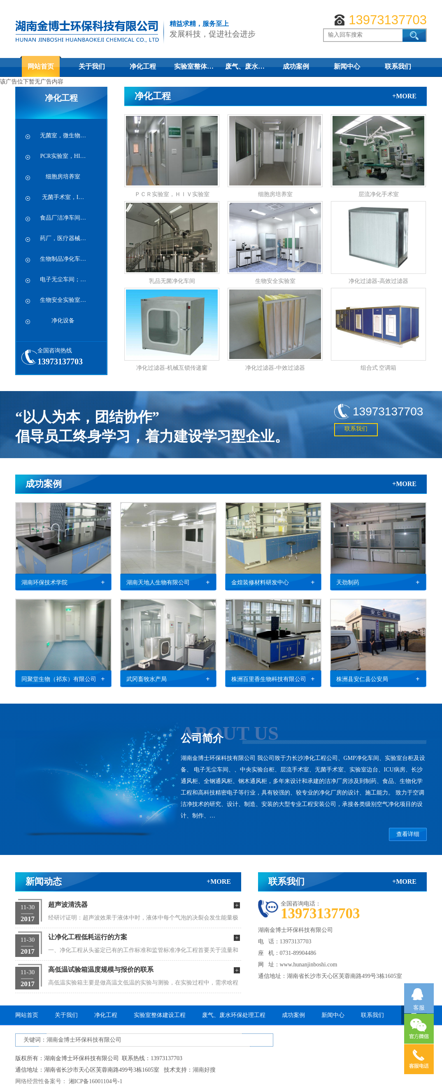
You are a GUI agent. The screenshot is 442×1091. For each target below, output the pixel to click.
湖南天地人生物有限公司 (158, 582)
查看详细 (407, 834)
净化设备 (62, 320)
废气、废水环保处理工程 (233, 1015)
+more (404, 96)
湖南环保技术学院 (44, 582)
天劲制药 (347, 582)
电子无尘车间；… (63, 279)
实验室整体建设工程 (160, 1015)
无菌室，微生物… (63, 135)
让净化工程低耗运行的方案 (87, 936)
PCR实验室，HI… (63, 156)
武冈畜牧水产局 (146, 679)
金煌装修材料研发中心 (260, 582)
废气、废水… (245, 66)
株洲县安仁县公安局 (362, 679)
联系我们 (398, 66)
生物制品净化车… (63, 259)
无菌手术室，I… (63, 197)
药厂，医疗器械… (63, 238)
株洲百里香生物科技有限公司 (268, 679)
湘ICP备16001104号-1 (96, 1081)
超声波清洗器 (68, 904)
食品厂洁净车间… (63, 218)
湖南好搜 (204, 1070)
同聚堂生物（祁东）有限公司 (58, 679)
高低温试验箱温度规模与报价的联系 (101, 969)
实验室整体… (194, 66)
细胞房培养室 (63, 177)
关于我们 (92, 66)
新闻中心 (347, 66)
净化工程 (143, 66)
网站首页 (41, 66)
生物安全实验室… (63, 300)
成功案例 (296, 66)
